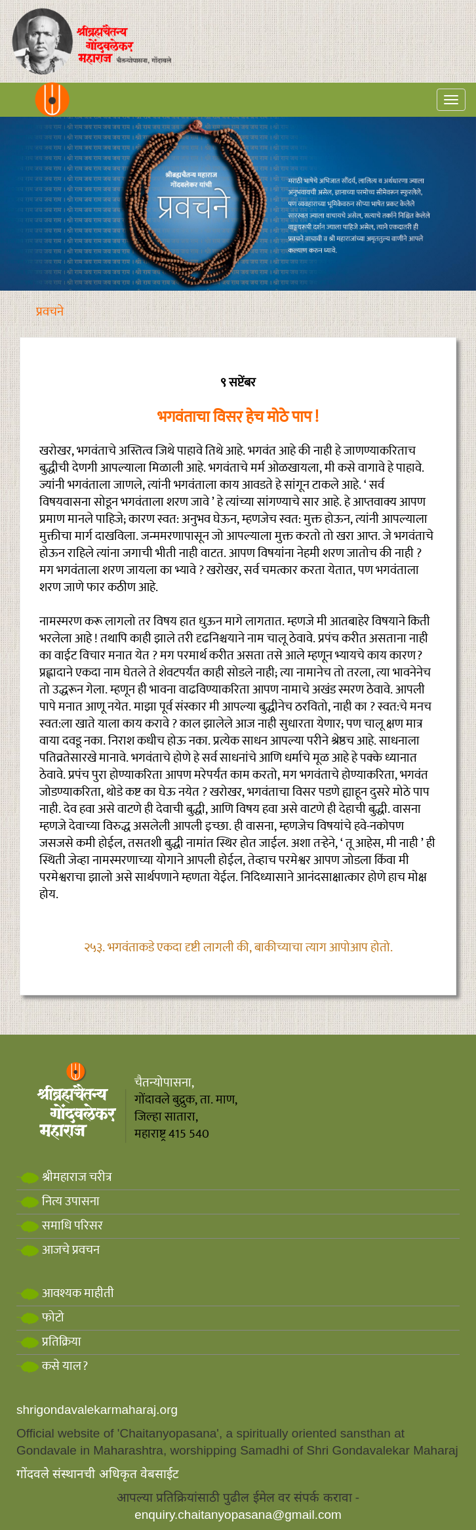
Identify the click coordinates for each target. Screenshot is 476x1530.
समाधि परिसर (59, 1226)
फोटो (40, 1318)
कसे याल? (52, 1366)
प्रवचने (50, 312)
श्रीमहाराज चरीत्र (64, 1177)
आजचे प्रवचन (58, 1250)
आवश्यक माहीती (65, 1293)
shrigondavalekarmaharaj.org (97, 1409)
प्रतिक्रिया (48, 1342)
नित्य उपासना (58, 1201)
